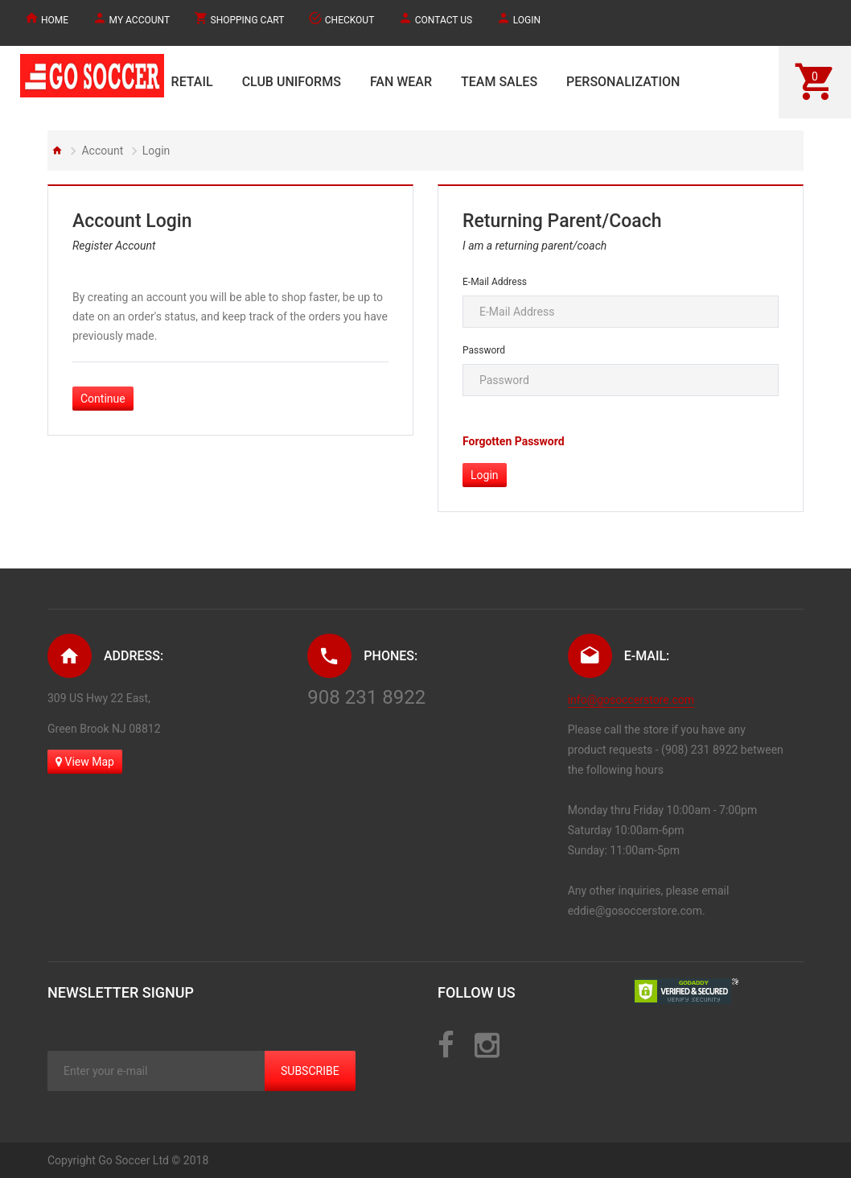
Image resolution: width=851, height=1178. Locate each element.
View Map (85, 762)
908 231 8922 (366, 697)
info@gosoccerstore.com (631, 699)
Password (483, 350)
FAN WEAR (401, 81)
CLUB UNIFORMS (291, 81)
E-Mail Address (494, 281)
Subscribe (310, 1070)
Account (102, 150)
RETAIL (192, 81)
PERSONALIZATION (623, 81)
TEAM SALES (499, 81)
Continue (102, 398)
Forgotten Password (513, 441)
